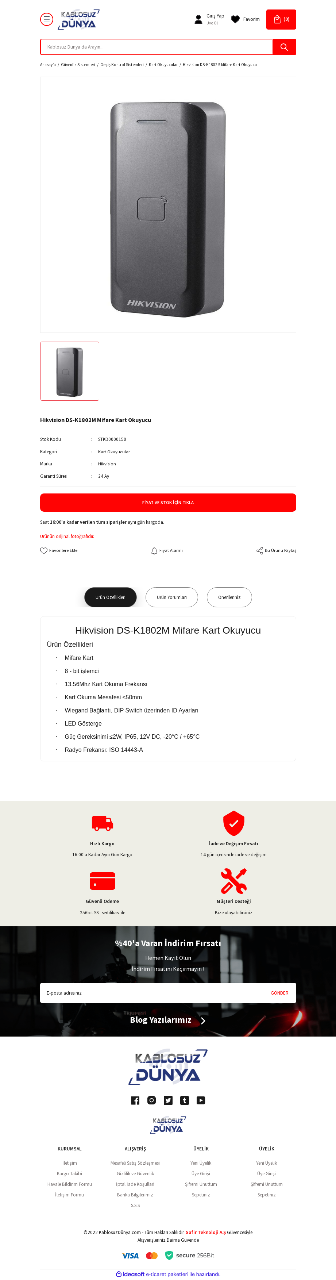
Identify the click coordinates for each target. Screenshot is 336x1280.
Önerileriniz (229, 597)
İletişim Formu (69, 1195)
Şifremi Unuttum (201, 1184)
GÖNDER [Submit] (280, 993)
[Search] (168, 47)
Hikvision (107, 464)
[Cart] (281, 19)
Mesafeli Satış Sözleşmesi (135, 1163)
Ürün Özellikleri (110, 597)
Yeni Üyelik (200, 1163)
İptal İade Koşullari (135, 1184)
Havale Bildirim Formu (69, 1184)
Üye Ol (212, 23)
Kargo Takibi (69, 1174)
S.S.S (135, 1205)
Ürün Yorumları (172, 597)
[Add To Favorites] (59, 550)
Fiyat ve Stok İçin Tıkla (168, 502)
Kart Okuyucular (114, 452)
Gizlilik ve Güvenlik (135, 1174)
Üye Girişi (201, 1174)
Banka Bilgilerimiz (135, 1195)
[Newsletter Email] (168, 993)
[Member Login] (198, 19)
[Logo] (79, 19)
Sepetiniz (201, 1195)
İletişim (69, 1163)
